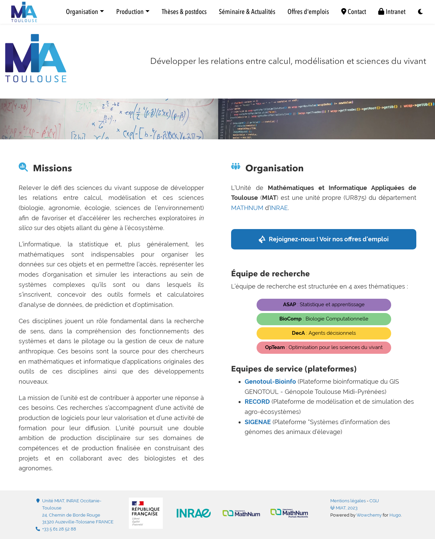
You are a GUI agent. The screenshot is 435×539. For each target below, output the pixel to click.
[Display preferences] (421, 12)
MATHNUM (247, 207)
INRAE (279, 207)
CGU (374, 500)
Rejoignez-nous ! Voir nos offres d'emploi (329, 239)
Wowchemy (369, 515)
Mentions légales (348, 500)
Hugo (395, 515)
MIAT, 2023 (344, 507)
